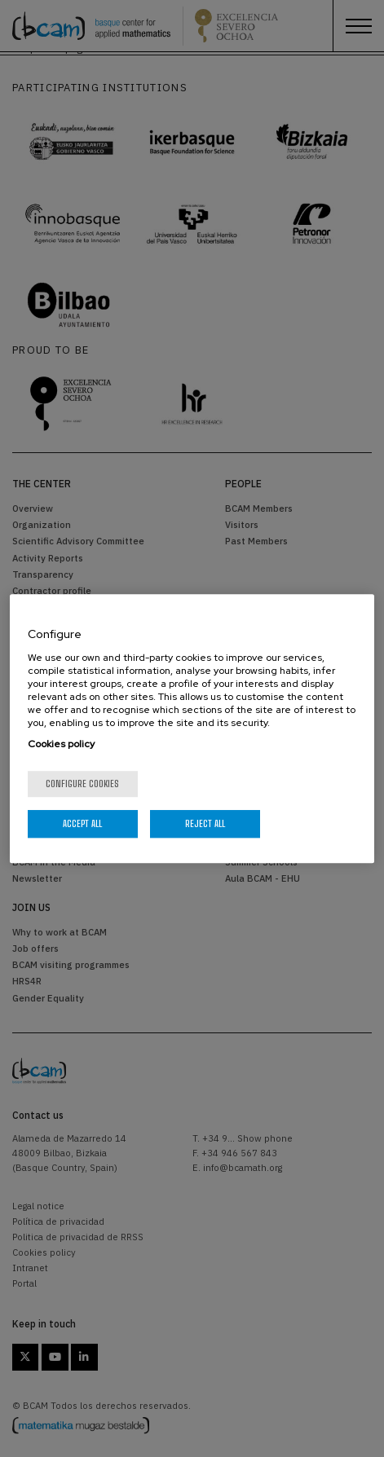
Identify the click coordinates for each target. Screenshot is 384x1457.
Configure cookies (82, 783)
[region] (192, 728)
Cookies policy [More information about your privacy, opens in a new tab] (61, 744)
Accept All (82, 823)
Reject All (205, 823)
